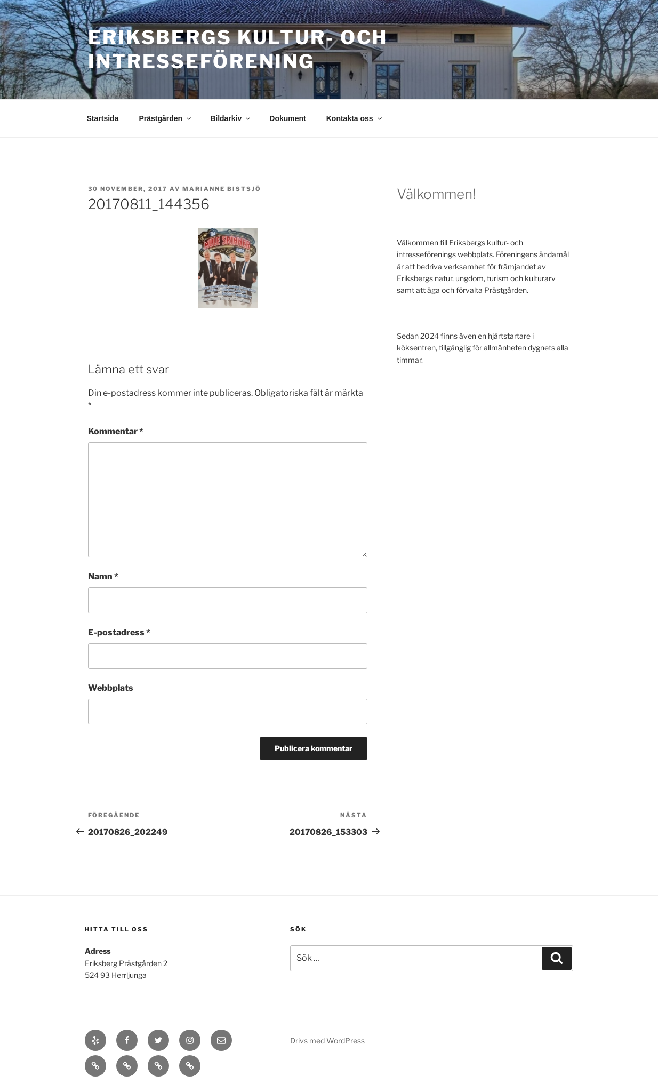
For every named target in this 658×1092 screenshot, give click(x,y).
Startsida (103, 118)
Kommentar (115, 431)
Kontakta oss (354, 118)
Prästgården (165, 118)
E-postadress (119, 632)
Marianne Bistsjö (221, 189)
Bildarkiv (231, 118)
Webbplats (110, 688)
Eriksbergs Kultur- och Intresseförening (238, 49)
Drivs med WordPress (327, 1040)
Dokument (287, 118)
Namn (103, 576)
